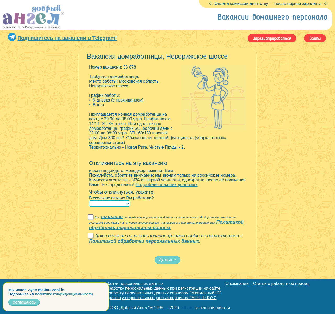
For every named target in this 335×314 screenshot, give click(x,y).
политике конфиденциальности (64, 294)
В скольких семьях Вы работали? (121, 198)
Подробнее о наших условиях (167, 184)
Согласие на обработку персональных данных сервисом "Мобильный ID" (150, 293)
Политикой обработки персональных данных (166, 225)
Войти (315, 38)
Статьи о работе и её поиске (281, 283)
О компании (237, 283)
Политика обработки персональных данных (121, 283)
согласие (112, 216)
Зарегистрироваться (272, 38)
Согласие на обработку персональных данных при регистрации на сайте (149, 288)
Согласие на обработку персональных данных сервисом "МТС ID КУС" (148, 297)
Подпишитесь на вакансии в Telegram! (67, 38)
